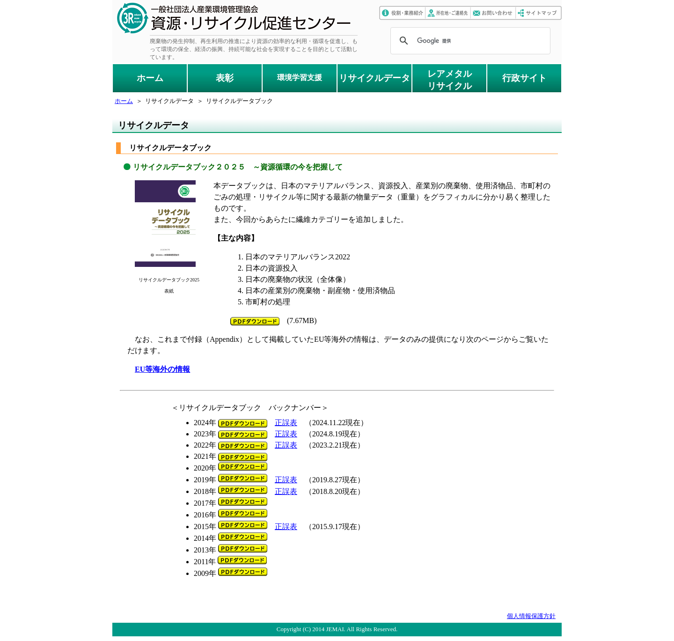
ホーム (150, 78)
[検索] (469, 40)
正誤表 (286, 423)
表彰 (225, 78)
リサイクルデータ (374, 78)
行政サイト (524, 78)
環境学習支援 (299, 77)
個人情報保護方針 (531, 615)
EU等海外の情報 (162, 369)
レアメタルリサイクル (449, 80)
